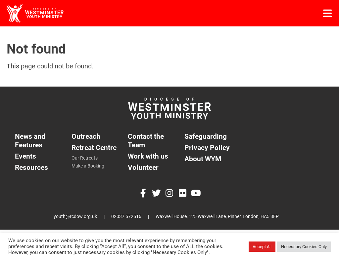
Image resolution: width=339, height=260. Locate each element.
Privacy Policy (207, 147)
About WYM (202, 159)
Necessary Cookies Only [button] (304, 246)
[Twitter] (156, 194)
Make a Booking (88, 165)
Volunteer (143, 167)
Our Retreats (85, 158)
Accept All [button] (262, 246)
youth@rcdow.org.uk (75, 216)
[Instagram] (169, 194)
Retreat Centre (94, 147)
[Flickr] (183, 194)
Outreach (86, 136)
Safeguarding (205, 136)
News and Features (30, 140)
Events (25, 156)
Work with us (148, 156)
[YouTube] (196, 194)
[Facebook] (143, 194)
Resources (31, 167)
